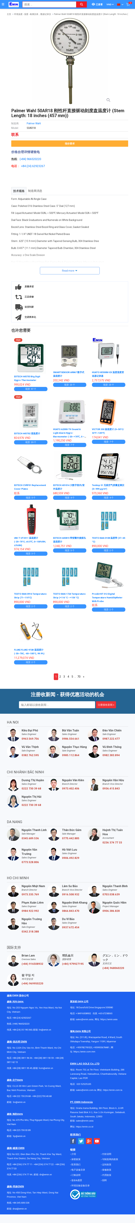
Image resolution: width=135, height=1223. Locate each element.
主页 (9, 14)
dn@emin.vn (45, 1177)
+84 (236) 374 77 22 (44, 1166)
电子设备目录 (78, 1172)
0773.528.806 (30, 864)
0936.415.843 (111, 791)
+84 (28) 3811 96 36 (22, 1060)
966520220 (34, 159)
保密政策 (76, 1161)
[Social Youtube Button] (97, 1144)
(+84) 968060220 (113, 970)
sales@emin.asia (84, 1022)
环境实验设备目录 (80, 1188)
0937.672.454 (70, 929)
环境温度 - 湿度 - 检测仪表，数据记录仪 (32, 14)
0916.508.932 (70, 896)
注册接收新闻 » (106, 707)
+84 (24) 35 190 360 (22, 1032)
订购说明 (76, 1177)
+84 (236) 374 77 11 (22, 1166)
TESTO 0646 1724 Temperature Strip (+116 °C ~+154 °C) (69, 597)
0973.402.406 (70, 791)
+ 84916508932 (83, 1016)
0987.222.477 (111, 741)
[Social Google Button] (89, 1144)
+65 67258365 (105, 1016)
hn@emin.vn (45, 1032)
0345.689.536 (30, 840)
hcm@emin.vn (46, 1070)
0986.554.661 (70, 741)
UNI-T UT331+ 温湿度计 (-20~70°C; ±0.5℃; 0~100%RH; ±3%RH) (27, 541)
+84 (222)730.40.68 (42, 1098)
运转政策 (106, 1167)
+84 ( (24, 166)
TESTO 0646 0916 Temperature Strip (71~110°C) (25, 597)
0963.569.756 (30, 741)
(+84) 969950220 (32, 986)
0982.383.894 (111, 757)
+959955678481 (101, 1050)
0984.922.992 (30, 913)
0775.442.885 (70, 840)
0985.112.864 (70, 757)
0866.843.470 (70, 913)
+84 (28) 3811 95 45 (22, 1070)
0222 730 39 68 (31, 791)
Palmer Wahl (34, 123)
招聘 (104, 1182)
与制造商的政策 (110, 1161)
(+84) (23, 159)
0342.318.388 (30, 934)
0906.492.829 (70, 860)
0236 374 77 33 (112, 845)
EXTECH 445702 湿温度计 (28, 433)
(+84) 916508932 (32, 966)
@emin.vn (20, 1138)
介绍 (73, 1156)
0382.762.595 (30, 757)
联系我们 (76, 1167)
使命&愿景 (76, 1182)
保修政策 (106, 1172)
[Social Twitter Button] (81, 1144)
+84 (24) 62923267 (21, 1020)
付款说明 (106, 1156)
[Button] (3, 4)
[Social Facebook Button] (73, 1144)
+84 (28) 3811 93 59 (44, 1060)
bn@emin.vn (19, 1104)
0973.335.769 (30, 896)
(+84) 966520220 (20, 1026)
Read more (68, 270)
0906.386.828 (111, 913)
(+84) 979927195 (73, 966)
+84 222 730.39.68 (21, 1098)
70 (79, 679)
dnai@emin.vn (19, 1211)
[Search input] (47, 4)
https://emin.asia (108, 1022)
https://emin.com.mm (84, 1054)
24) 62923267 (36, 166)
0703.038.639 (111, 896)
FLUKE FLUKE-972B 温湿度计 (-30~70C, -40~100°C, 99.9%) (30, 652)
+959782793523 (84, 1050)
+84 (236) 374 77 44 (22, 1177)
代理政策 (106, 1177)
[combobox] (47, 4)
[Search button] (81, 4)
